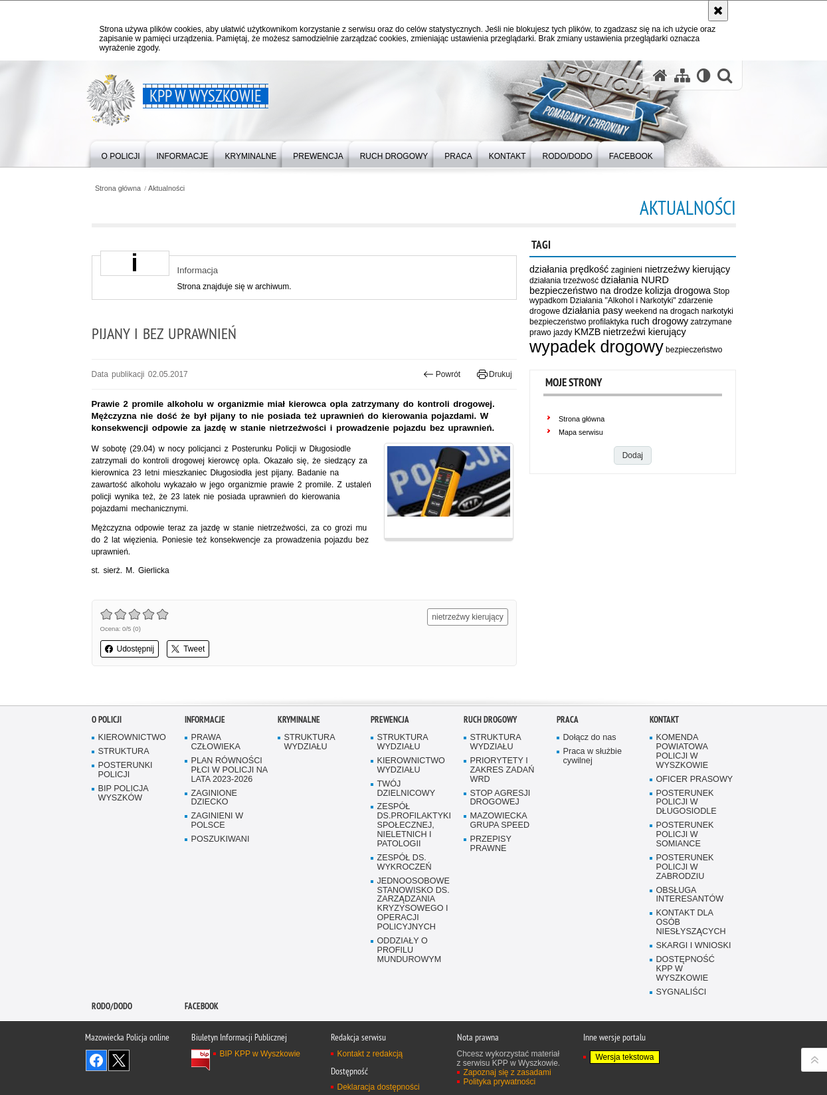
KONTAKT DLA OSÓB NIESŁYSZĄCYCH (691, 922)
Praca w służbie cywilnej (592, 756)
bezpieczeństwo (694, 349)
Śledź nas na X (119, 1060)
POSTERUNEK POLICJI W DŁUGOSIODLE (686, 802)
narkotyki (717, 311)
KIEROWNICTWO (132, 737)
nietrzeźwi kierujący (644, 331)
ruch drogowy (659, 321)
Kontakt (664, 719)
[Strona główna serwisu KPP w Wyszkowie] (660, 75)
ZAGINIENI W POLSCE (217, 821)
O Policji (107, 719)
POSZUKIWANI (220, 839)
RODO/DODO (112, 1006)
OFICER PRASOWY (694, 779)
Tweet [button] (188, 649)
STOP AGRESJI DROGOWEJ (500, 798)
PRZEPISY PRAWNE (490, 844)
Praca (568, 719)
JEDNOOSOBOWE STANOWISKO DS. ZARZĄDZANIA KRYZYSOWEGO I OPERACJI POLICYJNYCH (413, 904)
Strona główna (118, 188)
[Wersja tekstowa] (704, 75)
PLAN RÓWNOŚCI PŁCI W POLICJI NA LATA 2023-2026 (229, 770)
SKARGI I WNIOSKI (693, 945)
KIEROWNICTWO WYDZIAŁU (411, 766)
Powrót (441, 374)
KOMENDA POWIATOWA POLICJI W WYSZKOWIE (682, 751)
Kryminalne (299, 719)
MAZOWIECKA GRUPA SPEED (500, 821)
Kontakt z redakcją (370, 1053)
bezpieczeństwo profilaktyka (578, 321)
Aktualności (166, 188)
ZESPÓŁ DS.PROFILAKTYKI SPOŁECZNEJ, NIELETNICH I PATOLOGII (414, 825)
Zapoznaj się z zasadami (507, 1072)
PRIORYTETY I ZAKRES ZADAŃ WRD (502, 770)
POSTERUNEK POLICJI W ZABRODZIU (685, 867)
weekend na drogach (662, 311)
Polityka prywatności (500, 1081)
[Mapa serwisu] (682, 75)
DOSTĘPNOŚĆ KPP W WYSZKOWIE (685, 969)
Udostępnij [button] (130, 649)
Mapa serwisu (581, 432)
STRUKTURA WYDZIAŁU (309, 742)
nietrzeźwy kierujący (687, 269)
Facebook (202, 1006)
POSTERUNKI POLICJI (125, 770)
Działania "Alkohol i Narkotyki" (623, 300)
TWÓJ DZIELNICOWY (406, 789)
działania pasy (592, 310)
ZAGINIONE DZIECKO (214, 798)
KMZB (587, 331)
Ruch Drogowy (490, 719)
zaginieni (626, 270)
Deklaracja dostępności (378, 1087)
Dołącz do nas (589, 737)
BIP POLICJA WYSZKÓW (123, 793)
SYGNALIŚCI (681, 992)
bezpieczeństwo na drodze (585, 290)
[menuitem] (121, 153)
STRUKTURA (123, 751)
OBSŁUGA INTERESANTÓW (690, 895)
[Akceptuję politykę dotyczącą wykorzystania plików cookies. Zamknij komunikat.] (718, 10)
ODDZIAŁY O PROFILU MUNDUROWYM (409, 950)
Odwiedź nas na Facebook (96, 1060)
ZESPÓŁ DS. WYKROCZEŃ (404, 863)
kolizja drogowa (678, 290)
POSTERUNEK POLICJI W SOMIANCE (685, 834)
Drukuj (494, 374)
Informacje (205, 719)
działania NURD (635, 280)
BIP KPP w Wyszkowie (260, 1053)
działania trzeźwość (563, 280)
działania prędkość (568, 269)
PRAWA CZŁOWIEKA (215, 742)
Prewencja (390, 719)
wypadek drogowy (596, 346)
